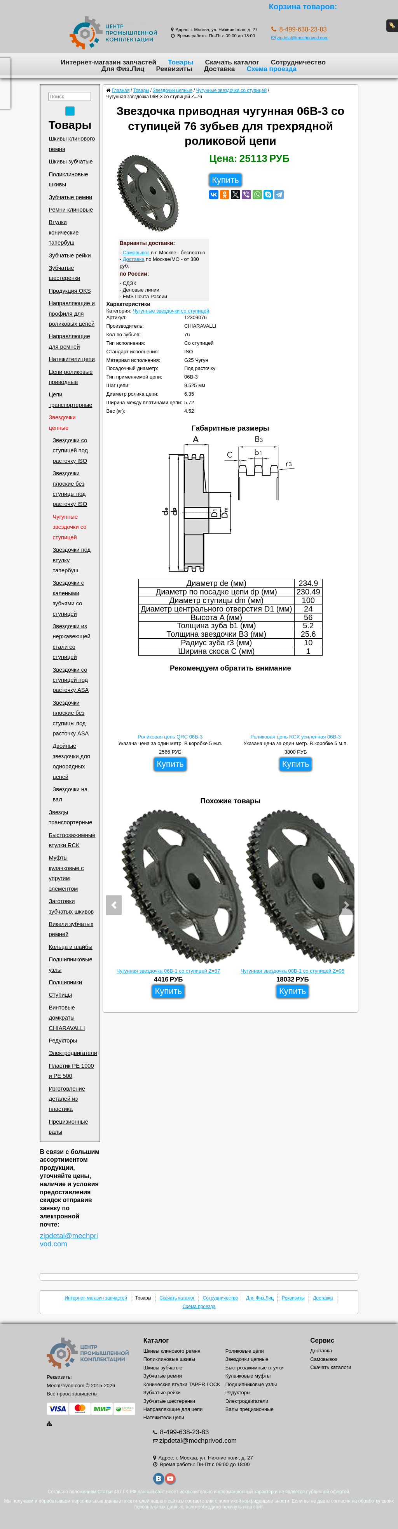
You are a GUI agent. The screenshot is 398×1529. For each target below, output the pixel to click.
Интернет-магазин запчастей (108, 62)
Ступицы (60, 995)
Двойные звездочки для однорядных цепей (71, 761)
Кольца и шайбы (70, 947)
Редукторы (63, 1040)
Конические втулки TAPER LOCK (181, 1384)
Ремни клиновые (71, 210)
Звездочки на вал (69, 794)
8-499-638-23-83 (183, 1432)
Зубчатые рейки (70, 255)
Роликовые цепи (244, 1351)
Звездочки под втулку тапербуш (71, 560)
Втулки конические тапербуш (64, 232)
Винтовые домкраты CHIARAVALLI (67, 1017)
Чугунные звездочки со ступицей (69, 527)
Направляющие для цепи (173, 1409)
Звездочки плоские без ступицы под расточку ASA (70, 718)
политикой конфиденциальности (253, 1501)
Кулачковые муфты (248, 1376)
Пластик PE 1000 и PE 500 (71, 1071)
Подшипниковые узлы (70, 964)
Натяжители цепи (72, 359)
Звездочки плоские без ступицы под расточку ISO (69, 488)
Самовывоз (136, 252)
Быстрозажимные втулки (254, 1368)
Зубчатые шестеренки (64, 273)
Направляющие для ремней (69, 341)
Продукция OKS (70, 291)
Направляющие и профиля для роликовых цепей (72, 313)
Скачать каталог (232, 62)
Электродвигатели (73, 1053)
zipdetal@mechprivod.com (299, 37)
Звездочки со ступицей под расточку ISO (70, 450)
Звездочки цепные (62, 422)
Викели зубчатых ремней (71, 929)
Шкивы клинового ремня (72, 144)
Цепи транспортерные (70, 399)
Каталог (156, 1340)
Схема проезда (271, 69)
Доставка (219, 69)
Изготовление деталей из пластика (67, 1099)
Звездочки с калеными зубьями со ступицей (68, 598)
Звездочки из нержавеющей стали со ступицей (71, 641)
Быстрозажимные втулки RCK (72, 840)
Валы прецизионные (249, 1409)
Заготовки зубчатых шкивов (71, 906)
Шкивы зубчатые (71, 161)
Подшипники (65, 982)
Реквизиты (174, 69)
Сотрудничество (298, 62)
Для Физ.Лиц (123, 69)
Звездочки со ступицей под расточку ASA (70, 680)
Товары (181, 62)
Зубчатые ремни (70, 197)
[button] (114, 905)
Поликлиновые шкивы (68, 179)
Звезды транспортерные (70, 817)
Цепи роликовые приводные (71, 377)
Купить (225, 180)
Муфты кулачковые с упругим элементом (66, 873)
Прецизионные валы (68, 1127)
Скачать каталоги (330, 1367)
